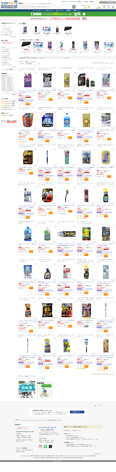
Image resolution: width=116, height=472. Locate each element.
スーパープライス (37, 10)
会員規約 (60, 455)
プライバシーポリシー (68, 455)
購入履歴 (47, 457)
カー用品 (5, 29)
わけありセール (49, 10)
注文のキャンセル (59, 457)
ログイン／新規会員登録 (107, 2)
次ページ (112, 63)
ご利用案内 (91, 1)
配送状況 (52, 457)
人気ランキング (60, 10)
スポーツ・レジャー (7, 27)
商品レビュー (77, 10)
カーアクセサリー (5, 33)
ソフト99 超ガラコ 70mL (25, 167)
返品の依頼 (66, 457)
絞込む (14, 94)
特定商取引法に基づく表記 (40, 455)
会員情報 (42, 457)
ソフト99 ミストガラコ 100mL (66, 320)
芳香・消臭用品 (4, 34)
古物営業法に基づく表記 (52, 455)
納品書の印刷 (79, 457)
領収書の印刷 (73, 457)
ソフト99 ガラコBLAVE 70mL (85, 320)
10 (103, 63)
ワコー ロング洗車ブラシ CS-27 (66, 205)
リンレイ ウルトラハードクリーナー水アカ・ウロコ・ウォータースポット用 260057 (28, 322)
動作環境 (93, 455)
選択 (14, 101)
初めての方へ (65, 1)
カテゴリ (5, 25)
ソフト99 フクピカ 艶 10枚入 (46, 320)
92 (107, 63)
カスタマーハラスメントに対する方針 (82, 455)
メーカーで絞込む (9, 69)
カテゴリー (21, 378)
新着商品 (68, 10)
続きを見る (13, 36)
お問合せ (86, 1)
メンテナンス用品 (5, 31)
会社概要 (31, 455)
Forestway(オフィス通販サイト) (76, 1)
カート (27, 104)
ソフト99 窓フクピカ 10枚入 (26, 282)
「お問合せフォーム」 (50, 414)
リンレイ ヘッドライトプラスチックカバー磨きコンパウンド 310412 (28, 92)
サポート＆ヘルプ (24, 455)
